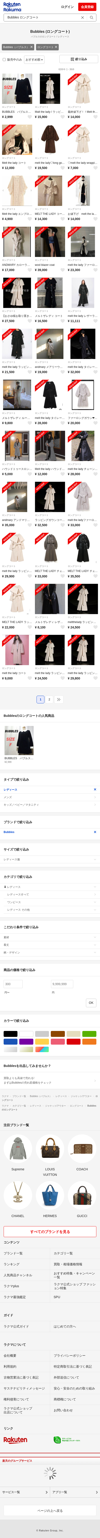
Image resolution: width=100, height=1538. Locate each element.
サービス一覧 (11, 1492)
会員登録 (87, 7)
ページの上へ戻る (50, 1510)
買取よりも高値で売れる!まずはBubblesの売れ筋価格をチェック (50, 1080)
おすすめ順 (34, 59)
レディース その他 (51, 909)
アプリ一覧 (59, 1492)
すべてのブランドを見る (50, 1232)
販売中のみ (12, 59)
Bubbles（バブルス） (18, 47)
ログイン (67, 7)
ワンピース (51, 902)
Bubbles (50, 832)
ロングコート (47, 47)
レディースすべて (51, 894)
